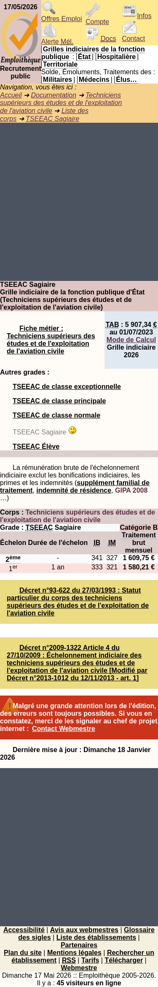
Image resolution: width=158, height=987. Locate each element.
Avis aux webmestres (84, 929)
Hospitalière (116, 56)
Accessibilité (24, 929)
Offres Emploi (61, 15)
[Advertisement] (79, 202)
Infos (137, 15)
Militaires (57, 79)
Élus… (126, 79)
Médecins (94, 79)
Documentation (53, 95)
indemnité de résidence (73, 490)
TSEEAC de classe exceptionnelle (67, 386)
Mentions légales (74, 952)
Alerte (57, 38)
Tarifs (90, 960)
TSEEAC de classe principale (59, 401)
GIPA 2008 (131, 490)
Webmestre (79, 967)
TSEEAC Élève (36, 446)
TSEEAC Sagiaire (52, 118)
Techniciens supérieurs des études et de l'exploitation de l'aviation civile (61, 103)
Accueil (11, 95)
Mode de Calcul (131, 339)
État (84, 56)
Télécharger (123, 960)
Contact (133, 35)
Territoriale (60, 64)
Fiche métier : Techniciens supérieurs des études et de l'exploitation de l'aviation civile (51, 340)
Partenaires (79, 945)
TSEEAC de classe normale (56, 415)
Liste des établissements (96, 937)
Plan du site (23, 952)
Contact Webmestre (63, 728)
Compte (97, 18)
